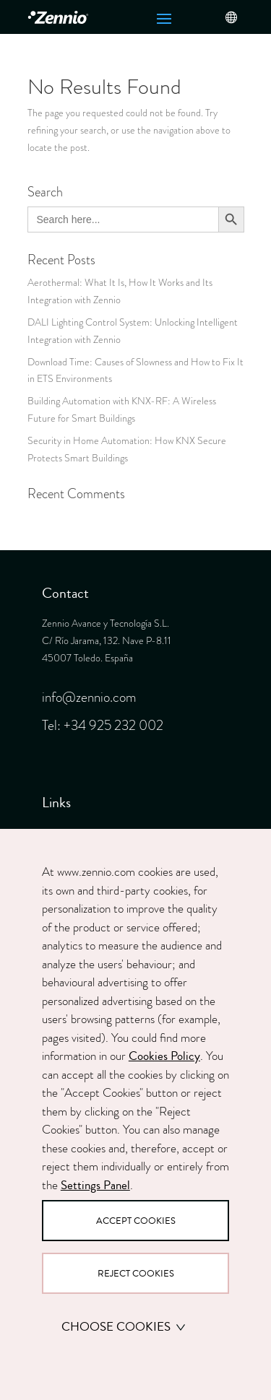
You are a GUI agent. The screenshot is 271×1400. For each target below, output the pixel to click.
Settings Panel (95, 1185)
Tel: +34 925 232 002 (102, 725)
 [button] (231, 17)
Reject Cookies (136, 1273)
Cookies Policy (164, 1056)
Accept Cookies (136, 1220)
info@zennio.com (89, 697)
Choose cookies (123, 1327)
